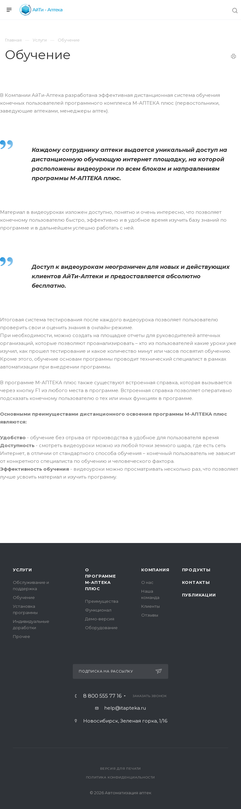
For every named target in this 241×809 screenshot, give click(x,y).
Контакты (196, 582)
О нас (147, 582)
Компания (155, 569)
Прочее (21, 636)
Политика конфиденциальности (120, 777)
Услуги (22, 569)
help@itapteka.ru (125, 708)
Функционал (98, 609)
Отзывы (149, 615)
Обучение (24, 597)
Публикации (199, 594)
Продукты (196, 569)
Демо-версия (99, 618)
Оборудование (101, 627)
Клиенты (150, 606)
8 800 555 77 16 (102, 696)
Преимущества (101, 601)
